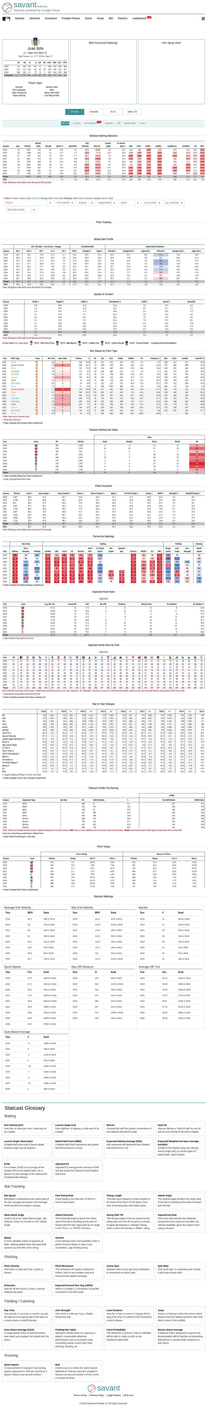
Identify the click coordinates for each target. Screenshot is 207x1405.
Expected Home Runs (103, 591)
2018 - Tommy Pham (139, 343)
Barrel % (5, 742)
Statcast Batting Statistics (103, 135)
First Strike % (7, 759)
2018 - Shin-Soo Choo (44, 343)
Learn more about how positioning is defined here (22, 833)
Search (88, 18)
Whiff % (5, 757)
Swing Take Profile (51, 93)
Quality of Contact (103, 294)
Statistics (122, 18)
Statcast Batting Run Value (103, 429)
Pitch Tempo (103, 846)
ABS (111, 18)
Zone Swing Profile (51, 95)
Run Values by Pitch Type (103, 350)
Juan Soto (35, 48)
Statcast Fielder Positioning (103, 788)
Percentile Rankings (103, 536)
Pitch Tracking (103, 222)
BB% (4, 771)
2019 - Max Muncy (68, 343)
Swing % (5, 765)
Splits (113, 112)
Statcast (75, 112)
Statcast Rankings (103, 896)
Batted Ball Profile (103, 239)
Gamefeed (34, 18)
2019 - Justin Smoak (114, 343)
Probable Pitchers (71, 18)
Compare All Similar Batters (163, 343)
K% (3, 768)
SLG (3, 721)
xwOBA (5, 730)
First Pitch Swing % (10, 762)
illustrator (20, 18)
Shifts (52, 90)
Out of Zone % (8, 751)
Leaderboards (141, 18)
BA (3, 715)
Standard (94, 112)
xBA (3, 718)
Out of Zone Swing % (10, 753)
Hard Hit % (6, 733)
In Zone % (6, 748)
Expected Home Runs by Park (103, 645)
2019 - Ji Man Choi (90, 343)
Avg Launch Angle (9, 745)
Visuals (100, 18)
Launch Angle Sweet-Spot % (13, 739)
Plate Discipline (103, 485)
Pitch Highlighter (19, 90)
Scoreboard (51, 18)
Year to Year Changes (103, 703)
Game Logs (132, 112)
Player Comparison (19, 93)
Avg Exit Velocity (9, 736)
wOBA (4, 727)
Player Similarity (19, 95)
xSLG (4, 724)
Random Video (52, 87)
